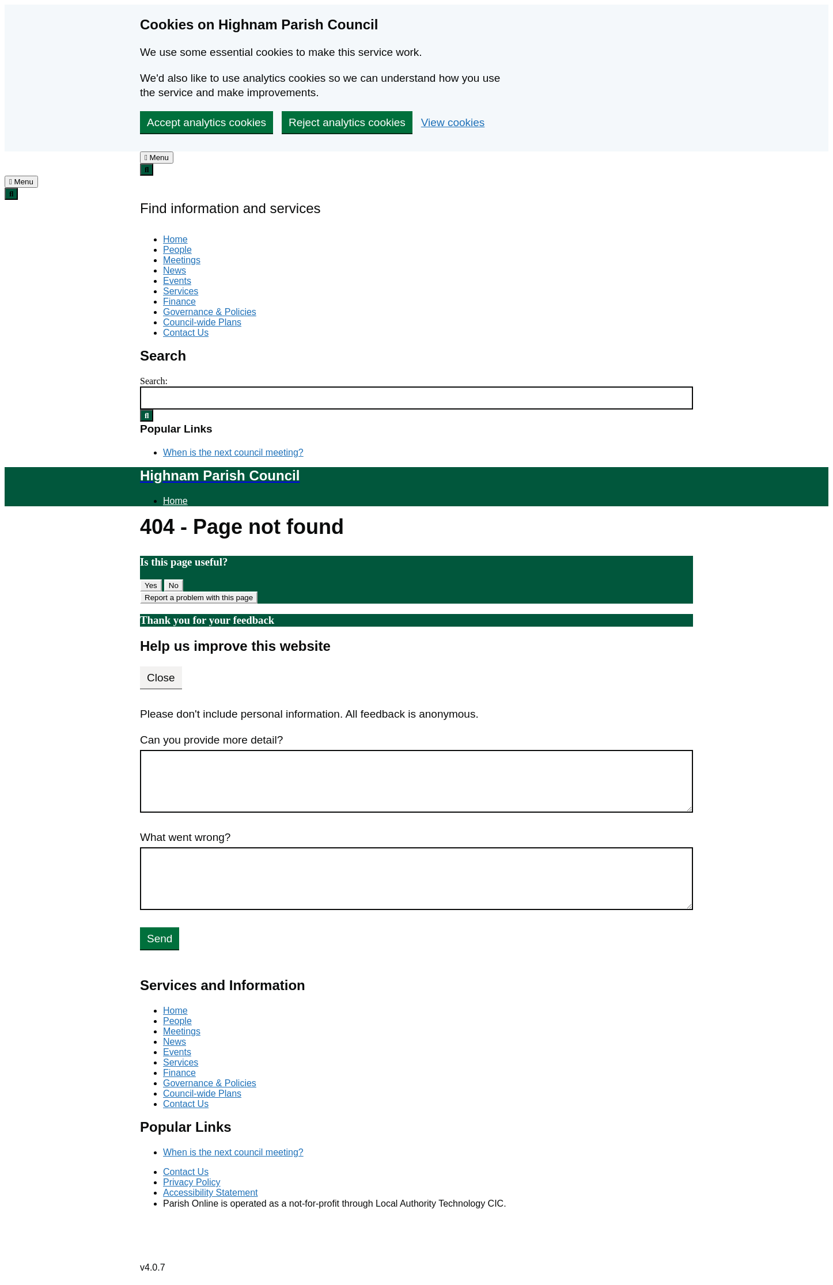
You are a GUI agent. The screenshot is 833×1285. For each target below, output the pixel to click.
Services (180, 291)
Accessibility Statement (210, 1192)
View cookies (453, 122)
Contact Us (186, 333)
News (174, 270)
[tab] (156, 157)
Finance (179, 301)
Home (175, 239)
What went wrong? (185, 837)
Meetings (181, 260)
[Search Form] (416, 398)
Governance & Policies (209, 312)
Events (177, 281)
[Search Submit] (146, 416)
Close (161, 678)
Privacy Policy (192, 1182)
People (177, 250)
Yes (151, 585)
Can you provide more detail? (211, 740)
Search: (154, 381)
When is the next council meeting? (233, 452)
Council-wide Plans (202, 322)
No (174, 585)
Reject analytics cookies (347, 122)
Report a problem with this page (199, 597)
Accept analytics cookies (206, 122)
